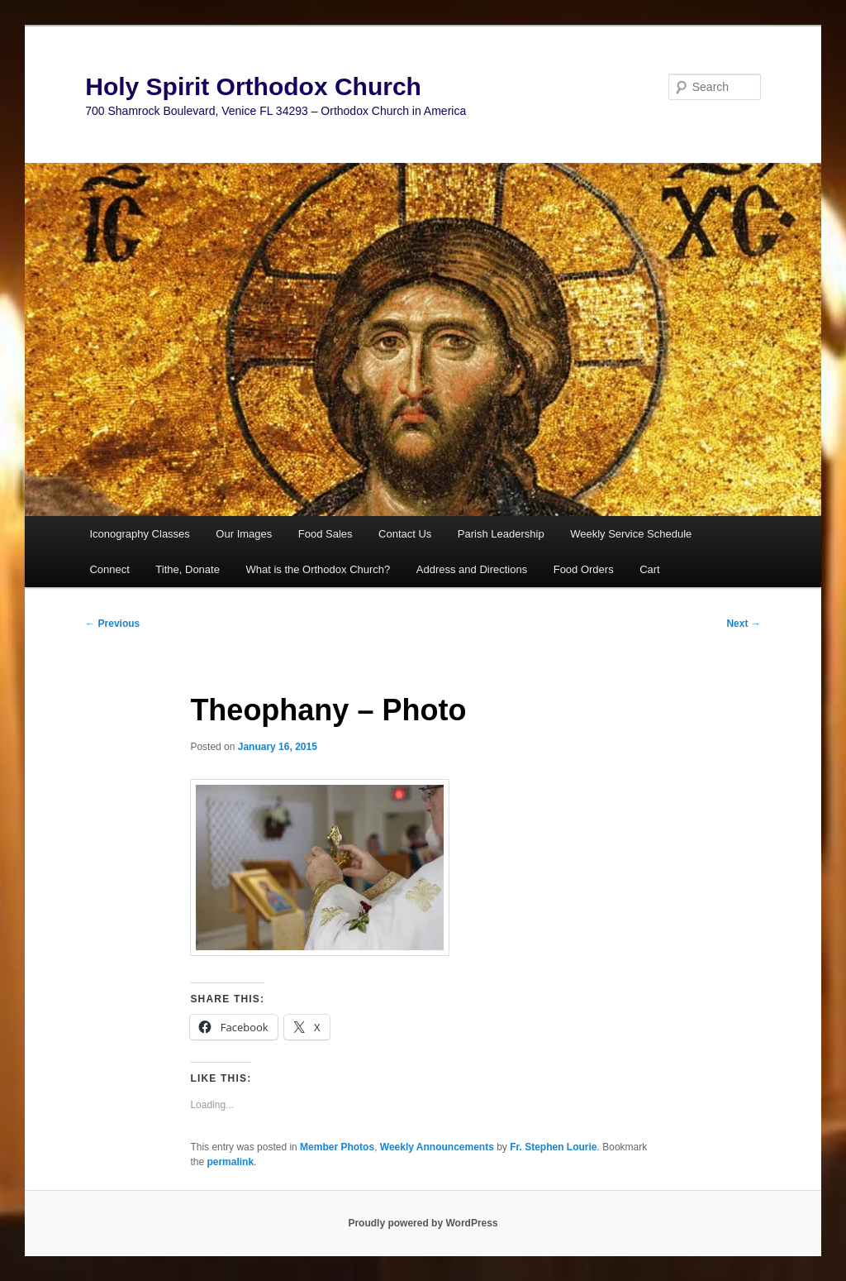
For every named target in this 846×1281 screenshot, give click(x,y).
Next (743, 623)
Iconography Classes (139, 534)
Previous (112, 623)
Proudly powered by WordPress (422, 1223)
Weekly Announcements (437, 1147)
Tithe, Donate (187, 569)
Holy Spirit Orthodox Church (253, 86)
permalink (230, 1162)
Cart (649, 569)
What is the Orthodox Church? (317, 569)
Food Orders (584, 569)
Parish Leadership (501, 534)
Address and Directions (471, 569)
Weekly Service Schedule (631, 534)
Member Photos (337, 1147)
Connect (109, 569)
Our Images (244, 534)
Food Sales (325, 534)
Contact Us (404, 534)
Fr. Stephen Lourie (553, 1147)
